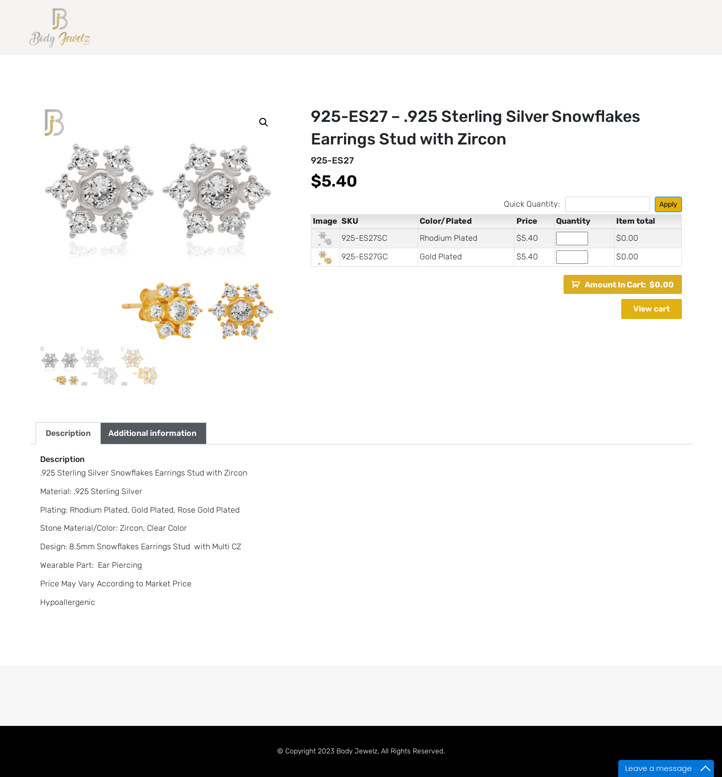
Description (68, 433)
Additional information (152, 433)
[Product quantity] (572, 238)
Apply (668, 204)
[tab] (68, 433)
